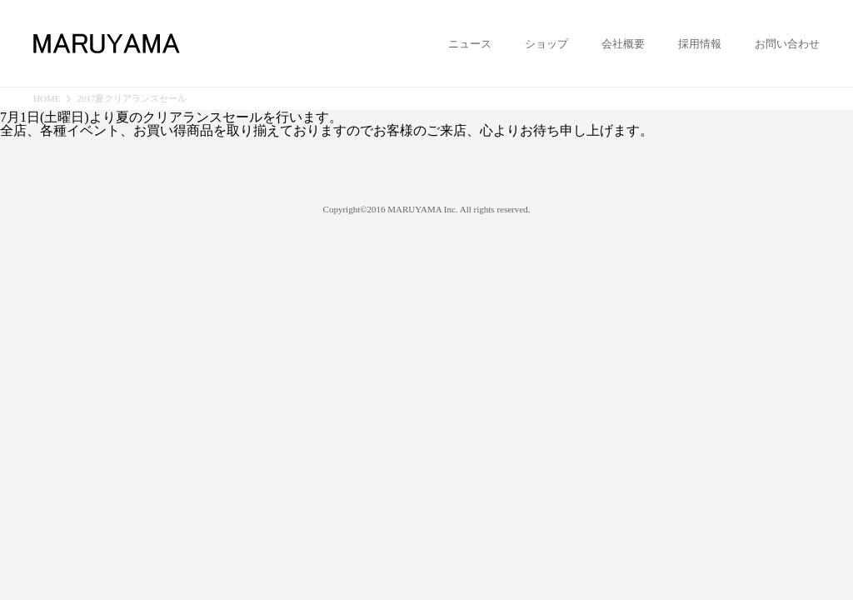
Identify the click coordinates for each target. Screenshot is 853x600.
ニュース (469, 44)
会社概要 (623, 44)
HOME (46, 98)
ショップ (546, 44)
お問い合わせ (787, 44)
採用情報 (699, 44)
